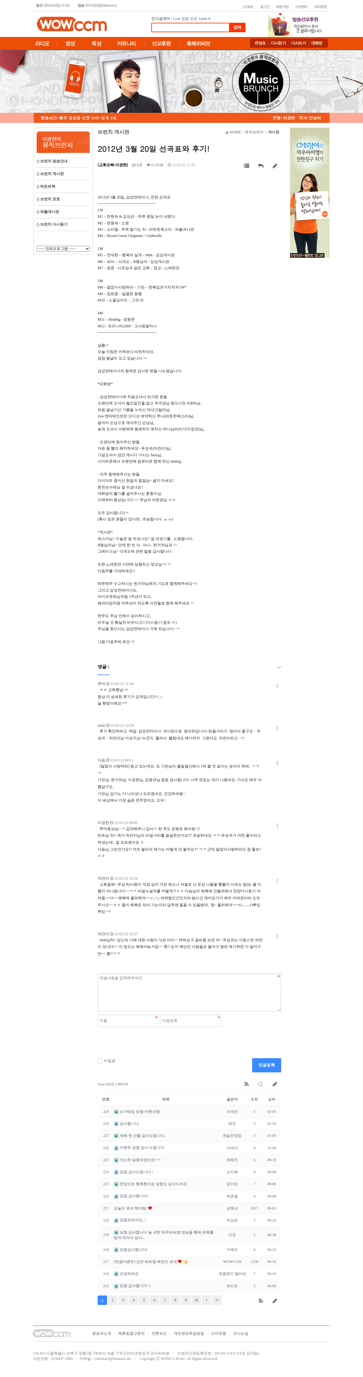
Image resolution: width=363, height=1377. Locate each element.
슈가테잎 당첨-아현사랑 (137, 1111)
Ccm (176, 18)
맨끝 (217, 1300)
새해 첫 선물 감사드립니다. (139, 1135)
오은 (193, 18)
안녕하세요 (126, 1273)
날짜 (271, 1099)
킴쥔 (185, 18)
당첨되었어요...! (130, 1220)
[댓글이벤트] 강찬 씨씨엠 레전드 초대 (146, 1261)
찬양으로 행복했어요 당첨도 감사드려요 (150, 1184)
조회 (254, 1099)
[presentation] (146, 1042)
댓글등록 (266, 1065)
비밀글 (106, 1061)
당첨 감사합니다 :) (132, 1285)
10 (196, 1300)
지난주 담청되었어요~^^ (137, 1160)
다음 (206, 1300)
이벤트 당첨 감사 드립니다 (139, 1147)
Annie (203, 18)
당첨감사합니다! (131, 1249)
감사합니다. (127, 1123)
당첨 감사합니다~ (131, 1196)
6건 (137, 165)
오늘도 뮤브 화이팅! (131, 1208)
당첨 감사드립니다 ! (133, 1172)
